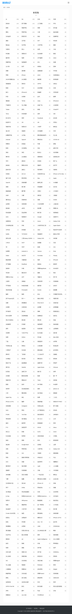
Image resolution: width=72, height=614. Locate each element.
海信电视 (55, 324)
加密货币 (24, 427)
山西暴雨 (55, 328)
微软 (54, 45)
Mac (38, 178)
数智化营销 (25, 376)
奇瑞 (54, 483)
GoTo (38, 431)
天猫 (38, 470)
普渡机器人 (56, 311)
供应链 (55, 380)
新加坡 (8, 208)
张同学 (8, 388)
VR (22, 122)
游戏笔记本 (56, 156)
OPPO (39, 83)
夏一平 (55, 376)
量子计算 (8, 178)
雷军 (23, 118)
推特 (38, 388)
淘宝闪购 (39, 560)
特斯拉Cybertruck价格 (43, 496)
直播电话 (39, 315)
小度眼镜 (8, 569)
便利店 (39, 195)
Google (39, 217)
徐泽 (23, 384)
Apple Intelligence (42, 539)
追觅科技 (8, 582)
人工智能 (39, 23)
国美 (7, 28)
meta (38, 101)
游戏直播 (55, 513)
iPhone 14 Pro (10, 401)
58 (6, 247)
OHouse (55, 367)
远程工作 (24, 371)
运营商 (8, 204)
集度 (38, 376)
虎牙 (38, 113)
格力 (7, 92)
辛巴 (7, 161)
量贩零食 (24, 504)
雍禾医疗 (8, 466)
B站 (23, 397)
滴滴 (7, 186)
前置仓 (8, 517)
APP (23, 277)
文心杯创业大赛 (41, 530)
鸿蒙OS (39, 277)
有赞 (7, 337)
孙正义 (8, 431)
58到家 (55, 238)
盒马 (38, 96)
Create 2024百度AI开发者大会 (11, 513)
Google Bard (25, 444)
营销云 (23, 345)
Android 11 (25, 251)
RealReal (24, 264)
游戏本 (8, 268)
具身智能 (55, 573)
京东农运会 (56, 526)
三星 (38, 32)
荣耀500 (24, 569)
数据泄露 (8, 260)
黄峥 (38, 311)
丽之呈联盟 (25, 535)
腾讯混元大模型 (41, 479)
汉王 (7, 461)
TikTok (23, 101)
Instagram (24, 406)
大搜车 (8, 281)
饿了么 (55, 161)
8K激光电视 (25, 285)
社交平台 (8, 535)
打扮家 (23, 324)
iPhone (24, 75)
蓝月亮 (55, 522)
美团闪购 (24, 556)
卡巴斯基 (55, 470)
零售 (7, 457)
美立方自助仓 (9, 320)
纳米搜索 (55, 535)
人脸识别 (55, 204)
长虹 (38, 148)
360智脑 (8, 474)
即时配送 (55, 543)
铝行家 (55, 509)
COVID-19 (56, 139)
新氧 (54, 144)
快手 (23, 66)
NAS (7, 410)
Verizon (39, 251)
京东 (38, 19)
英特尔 (23, 83)
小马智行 (55, 191)
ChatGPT (56, 109)
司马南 (39, 337)
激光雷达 (55, 500)
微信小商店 (40, 298)
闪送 (38, 543)
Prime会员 (24, 290)
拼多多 (8, 23)
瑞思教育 (39, 324)
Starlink (24, 367)
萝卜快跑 (55, 406)
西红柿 (39, 320)
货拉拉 (23, 311)
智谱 (7, 547)
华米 (23, 221)
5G (22, 19)
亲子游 (39, 552)
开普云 (55, 122)
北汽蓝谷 (55, 496)
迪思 (23, 513)
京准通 (8, 376)
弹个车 (55, 277)
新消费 (39, 208)
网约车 (8, 156)
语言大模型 (25, 474)
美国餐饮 (8, 526)
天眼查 (39, 453)
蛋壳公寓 (8, 238)
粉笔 (7, 522)
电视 (7, 504)
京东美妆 (24, 560)
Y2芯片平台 (25, 333)
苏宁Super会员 (10, 298)
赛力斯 (23, 186)
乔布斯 (23, 522)
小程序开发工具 (41, 225)
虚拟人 (23, 169)
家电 (7, 577)
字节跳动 (8, 285)
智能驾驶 (39, 401)
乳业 (38, 590)
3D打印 (24, 255)
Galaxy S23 (56, 449)
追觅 (38, 49)
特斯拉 (39, 66)
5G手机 (24, 45)
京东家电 (24, 148)
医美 (7, 148)
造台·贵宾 (56, 337)
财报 (38, 109)
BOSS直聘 (9, 315)
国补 (38, 535)
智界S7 (8, 500)
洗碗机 (55, 354)
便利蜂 (23, 70)
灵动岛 (55, 410)
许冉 (38, 492)
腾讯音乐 (39, 358)
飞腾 (7, 479)
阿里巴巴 (24, 36)
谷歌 (7, 449)
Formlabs (40, 255)
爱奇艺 (8, 354)
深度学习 (55, 217)
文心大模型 (56, 539)
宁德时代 (8, 105)
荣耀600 (8, 595)
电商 (23, 58)
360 (54, 113)
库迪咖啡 (39, 186)
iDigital (55, 569)
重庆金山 (8, 199)
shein (54, 58)
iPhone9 (55, 260)
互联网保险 (25, 315)
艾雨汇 (39, 191)
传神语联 (24, 204)
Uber (38, 229)
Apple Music (40, 367)
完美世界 (39, 281)
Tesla (38, 380)
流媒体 (23, 131)
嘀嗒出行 (39, 517)
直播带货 (55, 36)
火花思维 (55, 105)
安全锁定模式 (25, 388)
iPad (54, 251)
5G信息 (24, 350)
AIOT (23, 242)
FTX (7, 427)
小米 (7, 393)
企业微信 (24, 156)
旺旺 (54, 423)
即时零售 (24, 178)
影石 (23, 586)
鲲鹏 (23, 479)
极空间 (8, 58)
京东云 (23, 337)
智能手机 (24, 28)
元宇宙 (23, 40)
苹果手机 (24, 32)
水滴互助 (24, 307)
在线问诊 (55, 302)
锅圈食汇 (55, 461)
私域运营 (55, 345)
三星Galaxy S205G (27, 238)
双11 (23, 49)
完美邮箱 (55, 281)
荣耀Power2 (40, 573)
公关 (54, 418)
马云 (54, 457)
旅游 (7, 440)
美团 (38, 28)
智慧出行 (24, 126)
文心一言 (39, 522)
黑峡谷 (39, 509)
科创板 (8, 53)
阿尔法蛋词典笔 (57, 586)
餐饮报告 (24, 393)
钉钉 (38, 582)
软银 (23, 431)
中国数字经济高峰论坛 (59, 294)
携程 (7, 40)
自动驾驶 (39, 88)
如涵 (38, 247)
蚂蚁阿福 (8, 573)
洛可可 (55, 165)
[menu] (68, 2)
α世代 (23, 208)
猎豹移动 (39, 156)
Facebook (40, 118)
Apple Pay (8, 397)
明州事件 (39, 169)
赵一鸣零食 (40, 504)
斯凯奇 (8, 539)
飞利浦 (23, 354)
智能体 (23, 565)
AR (38, 122)
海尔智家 (24, 466)
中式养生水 (40, 595)
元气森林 (39, 58)
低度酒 (23, 328)
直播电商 (39, 70)
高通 (54, 62)
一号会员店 (40, 474)
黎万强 (39, 212)
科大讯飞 (8, 118)
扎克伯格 (8, 436)
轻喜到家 (39, 328)
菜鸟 (23, 109)
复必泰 (8, 444)
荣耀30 (8, 144)
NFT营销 (39, 384)
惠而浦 (39, 285)
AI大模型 (24, 79)
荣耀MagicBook (41, 268)
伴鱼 (23, 225)
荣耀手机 (8, 62)
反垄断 (39, 307)
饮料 (54, 371)
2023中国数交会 (10, 79)
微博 (54, 96)
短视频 (39, 242)
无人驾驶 (24, 105)
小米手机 (39, 45)
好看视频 (55, 307)
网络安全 (39, 139)
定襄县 (39, 444)
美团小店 (24, 552)
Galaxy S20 (40, 238)
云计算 (8, 66)
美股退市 (39, 341)
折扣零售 (39, 569)
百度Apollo (40, 406)
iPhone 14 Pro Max (58, 174)
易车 (7, 328)
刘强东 (8, 174)
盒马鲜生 (55, 350)
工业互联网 (40, 204)
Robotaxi (39, 565)
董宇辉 (23, 191)
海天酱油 (24, 418)
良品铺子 (8, 509)
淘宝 (23, 152)
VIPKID (8, 229)
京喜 (54, 88)
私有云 (39, 152)
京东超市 (8, 36)
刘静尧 (55, 169)
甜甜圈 (55, 290)
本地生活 (39, 457)
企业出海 (55, 479)
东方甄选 (8, 492)
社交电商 (39, 53)
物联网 (39, 79)
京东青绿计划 (9, 483)
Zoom (54, 431)
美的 (7, 152)
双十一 (23, 298)
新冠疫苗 (55, 440)
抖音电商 (24, 113)
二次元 (55, 397)
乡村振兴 (55, 414)
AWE (7, 195)
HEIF (23, 247)
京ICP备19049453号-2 (48, 611)
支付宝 (55, 186)
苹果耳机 (24, 449)
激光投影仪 (40, 414)
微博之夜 (39, 182)
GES (7, 217)
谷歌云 (55, 83)
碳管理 (23, 423)
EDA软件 (55, 268)
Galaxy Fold (56, 221)
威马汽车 (55, 148)
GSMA (55, 199)
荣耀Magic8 (56, 560)
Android (8, 139)
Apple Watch (56, 225)
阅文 (54, 272)
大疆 (23, 195)
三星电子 (8, 350)
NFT (38, 40)
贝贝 (54, 131)
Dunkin (39, 290)
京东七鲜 (8, 552)
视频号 (39, 165)
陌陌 (7, 384)
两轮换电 (39, 513)
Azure (39, 221)
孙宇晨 (39, 547)
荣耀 (7, 70)
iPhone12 (24, 92)
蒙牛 (23, 590)
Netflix (7, 234)
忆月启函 (39, 333)
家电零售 (39, 577)
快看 (38, 397)
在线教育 (8, 324)
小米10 (8, 242)
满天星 (55, 333)
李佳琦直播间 (25, 492)
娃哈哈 (8, 165)
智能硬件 (39, 234)
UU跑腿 (55, 182)
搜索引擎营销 (25, 457)
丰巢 (23, 268)
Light (38, 466)
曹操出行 (24, 380)
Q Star (7, 496)
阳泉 (7, 453)
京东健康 (39, 131)
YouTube (24, 414)
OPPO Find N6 (10, 586)
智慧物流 (55, 212)
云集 (23, 341)
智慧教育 (24, 62)
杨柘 (38, 272)
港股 (38, 199)
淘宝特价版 (9, 290)
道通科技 (8, 221)
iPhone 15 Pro (57, 517)
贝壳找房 (55, 92)
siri (22, 539)
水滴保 (23, 96)
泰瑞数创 (24, 302)
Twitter (7, 109)
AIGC (39, 75)
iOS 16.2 (39, 418)
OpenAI (8, 182)
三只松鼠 (55, 504)
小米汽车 (24, 509)
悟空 (54, 582)
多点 (38, 294)
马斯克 (8, 49)
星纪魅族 (8, 530)
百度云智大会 (25, 530)
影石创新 (39, 586)
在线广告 (39, 105)
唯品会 (8, 45)
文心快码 (8, 556)
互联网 (8, 333)
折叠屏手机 (9, 135)
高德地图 (24, 182)
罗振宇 (55, 363)
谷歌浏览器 (40, 436)
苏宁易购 (24, 23)
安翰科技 (24, 199)
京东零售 (55, 492)
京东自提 (24, 573)
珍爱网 (8, 251)
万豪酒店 (24, 260)
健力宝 (39, 371)
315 (23, 453)
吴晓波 (23, 281)
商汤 (23, 410)
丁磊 (7, 341)
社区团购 (55, 152)
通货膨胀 (55, 453)
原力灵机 (24, 577)
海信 (38, 36)
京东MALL (56, 552)
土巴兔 (23, 135)
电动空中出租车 (57, 229)
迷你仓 (55, 315)
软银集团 (39, 423)
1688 (38, 526)
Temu (7, 113)
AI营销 (23, 526)
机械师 (39, 92)
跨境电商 (55, 79)
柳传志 (55, 126)
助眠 (23, 543)
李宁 (7, 487)
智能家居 (8, 83)
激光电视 (55, 32)
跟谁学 (55, 264)
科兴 (38, 440)
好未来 (55, 118)
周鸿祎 (55, 556)
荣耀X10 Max (9, 277)
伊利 (7, 590)
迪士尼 (8, 131)
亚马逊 (55, 28)
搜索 (23, 440)
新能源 (55, 393)
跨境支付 (39, 556)
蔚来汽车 (8, 169)
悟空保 (23, 358)
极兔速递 (39, 350)
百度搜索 (24, 470)
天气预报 (8, 264)
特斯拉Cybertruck (26, 496)
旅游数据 (24, 363)
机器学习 (8, 122)
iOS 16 (23, 174)
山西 (54, 444)
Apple (54, 178)
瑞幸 (38, 260)
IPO (38, 62)
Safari (7, 255)
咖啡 (7, 294)
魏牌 (23, 401)
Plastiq (55, 255)
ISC (7, 560)
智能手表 (8, 126)
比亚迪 (8, 371)
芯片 (23, 88)
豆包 (54, 590)
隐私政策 (42, 608)
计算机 (55, 436)
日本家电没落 (9, 225)
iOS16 (39, 427)
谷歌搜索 (8, 406)
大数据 (55, 195)
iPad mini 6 (40, 302)
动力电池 (39, 393)
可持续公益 (9, 345)
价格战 (23, 144)
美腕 (54, 487)
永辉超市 (24, 517)
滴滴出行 (24, 53)
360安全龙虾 (25, 582)
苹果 (7, 75)
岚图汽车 (39, 363)
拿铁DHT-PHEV (57, 401)
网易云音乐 (25, 165)
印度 (38, 144)
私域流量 (8, 212)
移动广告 (8, 363)
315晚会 (8, 358)
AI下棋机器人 (41, 410)
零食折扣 (39, 487)
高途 (54, 320)
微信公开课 (56, 234)
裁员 (7, 423)
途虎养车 (39, 461)
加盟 (23, 461)
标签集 (35, 608)
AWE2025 (56, 577)
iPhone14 (56, 101)
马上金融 (8, 565)
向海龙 (39, 161)
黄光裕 (23, 320)
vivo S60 (24, 595)
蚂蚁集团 (8, 191)
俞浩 (7, 543)
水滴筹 (8, 307)
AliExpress (25, 500)
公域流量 (39, 345)
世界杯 (23, 436)
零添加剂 (8, 418)
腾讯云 (55, 474)
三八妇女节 (40, 354)
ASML (23, 487)
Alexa (54, 427)
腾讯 (7, 32)
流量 (7, 302)
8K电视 (24, 229)
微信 (54, 53)
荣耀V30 (55, 208)
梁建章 (8, 470)
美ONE (24, 483)
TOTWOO (24, 234)
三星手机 (39, 449)
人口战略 (55, 466)
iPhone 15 (40, 483)
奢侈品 (39, 264)
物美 (23, 294)
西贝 (54, 565)
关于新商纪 (29, 608)
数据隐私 (39, 500)
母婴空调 (55, 298)
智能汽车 (8, 380)
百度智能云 (56, 75)
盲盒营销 (24, 212)
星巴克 (8, 367)
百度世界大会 (41, 174)
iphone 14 (56, 388)
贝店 (54, 242)
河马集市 (8, 311)
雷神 (54, 66)
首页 (4, 7)
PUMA (7, 414)
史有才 (55, 285)
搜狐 (23, 547)
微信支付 (24, 272)
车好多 (8, 272)
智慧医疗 (24, 217)
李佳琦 (55, 40)
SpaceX (24, 139)
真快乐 (23, 161)
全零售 (55, 341)
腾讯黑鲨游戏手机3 (42, 135)
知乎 (54, 547)
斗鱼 (54, 49)
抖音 (7, 96)
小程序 (39, 126)
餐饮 (54, 530)
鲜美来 (55, 358)
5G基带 (55, 384)
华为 (54, 23)
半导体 (55, 70)
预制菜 (8, 101)
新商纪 (29, 611)
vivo (54, 247)
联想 (7, 88)
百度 (54, 19)
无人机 (55, 135)
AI (6, 19)
